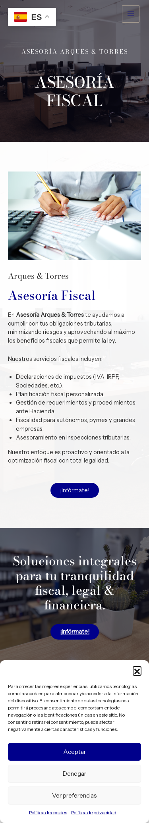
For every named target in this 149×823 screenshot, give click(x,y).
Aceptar (74, 752)
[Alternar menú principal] (130, 14)
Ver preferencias (74, 795)
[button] (137, 671)
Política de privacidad (93, 812)
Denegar (74, 773)
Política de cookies (48, 812)
